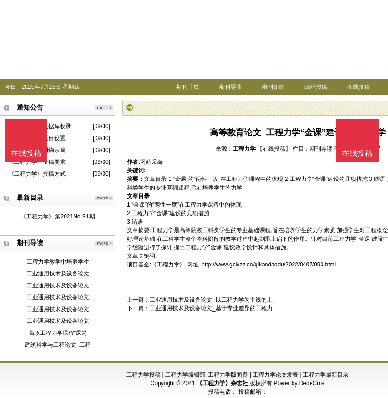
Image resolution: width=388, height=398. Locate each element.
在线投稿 (358, 87)
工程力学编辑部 (185, 374)
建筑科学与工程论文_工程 (58, 344)
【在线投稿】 (274, 148)
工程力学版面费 (228, 374)
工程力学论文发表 (275, 374)
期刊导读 (230, 87)
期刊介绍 (273, 87)
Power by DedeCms (299, 383)
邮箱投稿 (315, 87)
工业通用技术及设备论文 (58, 273)
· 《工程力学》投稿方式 (35, 174)
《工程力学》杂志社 (222, 383)
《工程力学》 (168, 264)
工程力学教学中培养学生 (58, 261)
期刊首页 (187, 87)
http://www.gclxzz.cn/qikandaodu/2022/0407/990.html (268, 264)
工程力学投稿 (143, 374)
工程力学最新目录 (326, 374)
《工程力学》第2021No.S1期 (57, 216)
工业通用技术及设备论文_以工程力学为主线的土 (211, 299)
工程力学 (244, 148)
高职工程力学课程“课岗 (57, 333)
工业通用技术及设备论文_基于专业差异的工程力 (211, 308)
